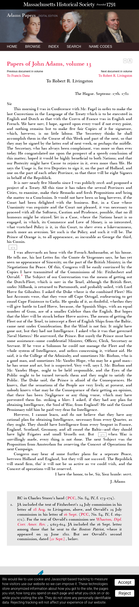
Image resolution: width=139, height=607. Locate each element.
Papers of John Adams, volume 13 (49, 63)
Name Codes (100, 46)
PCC (71, 498)
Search (74, 46)
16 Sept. (70, 514)
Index (53, 46)
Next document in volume (116, 71)
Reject (125, 593)
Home (12, 46)
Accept (124, 582)
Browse (32, 46)
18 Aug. (39, 509)
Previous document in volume (25, 71)
